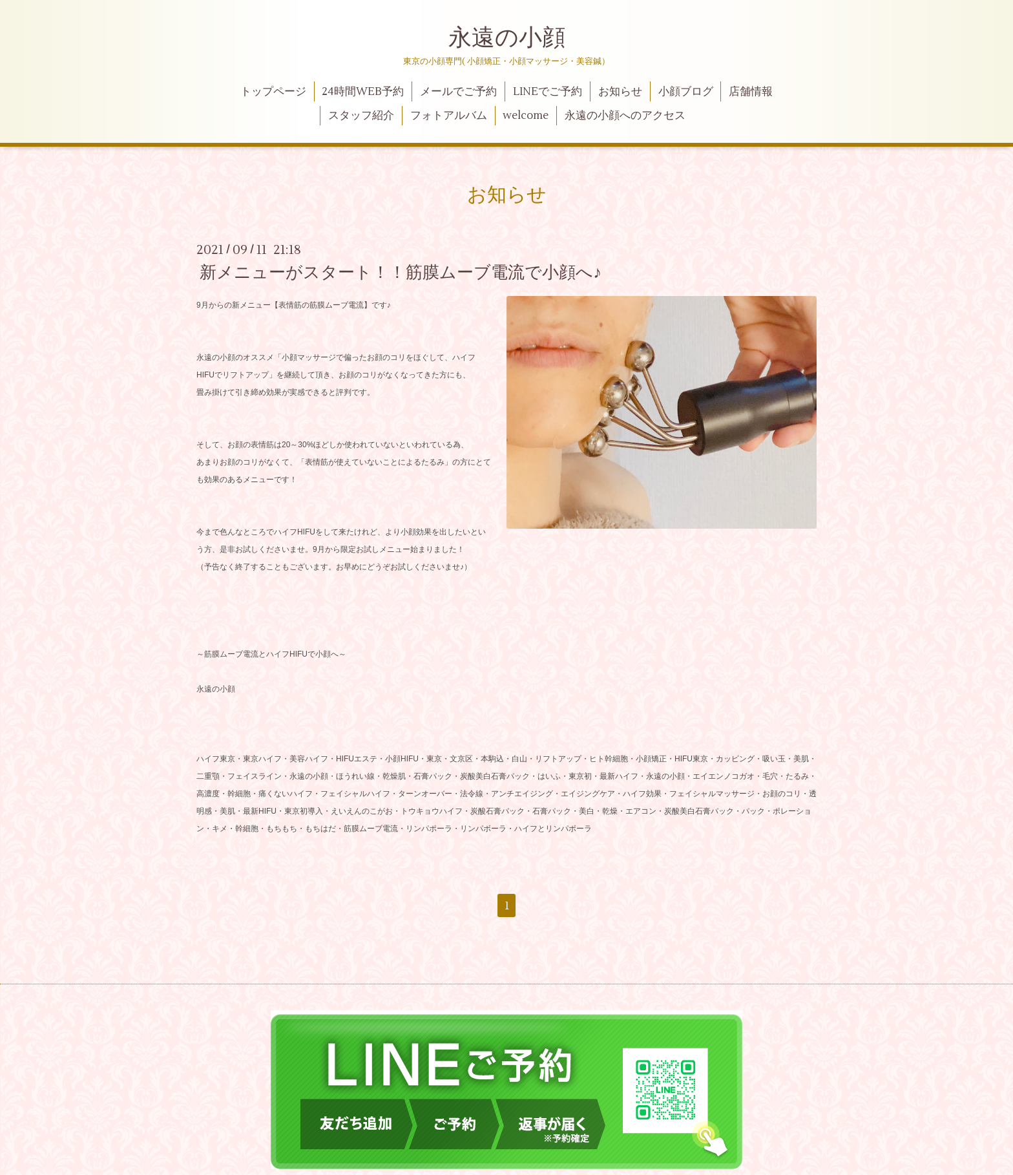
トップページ (273, 92)
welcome (525, 116)
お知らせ (620, 92)
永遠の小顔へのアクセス (625, 116)
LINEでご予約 (547, 92)
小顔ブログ (685, 92)
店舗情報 (751, 92)
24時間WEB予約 (363, 92)
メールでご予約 (458, 92)
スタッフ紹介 (361, 116)
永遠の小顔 (506, 38)
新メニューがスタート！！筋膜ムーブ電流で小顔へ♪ (400, 273)
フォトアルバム (448, 116)
